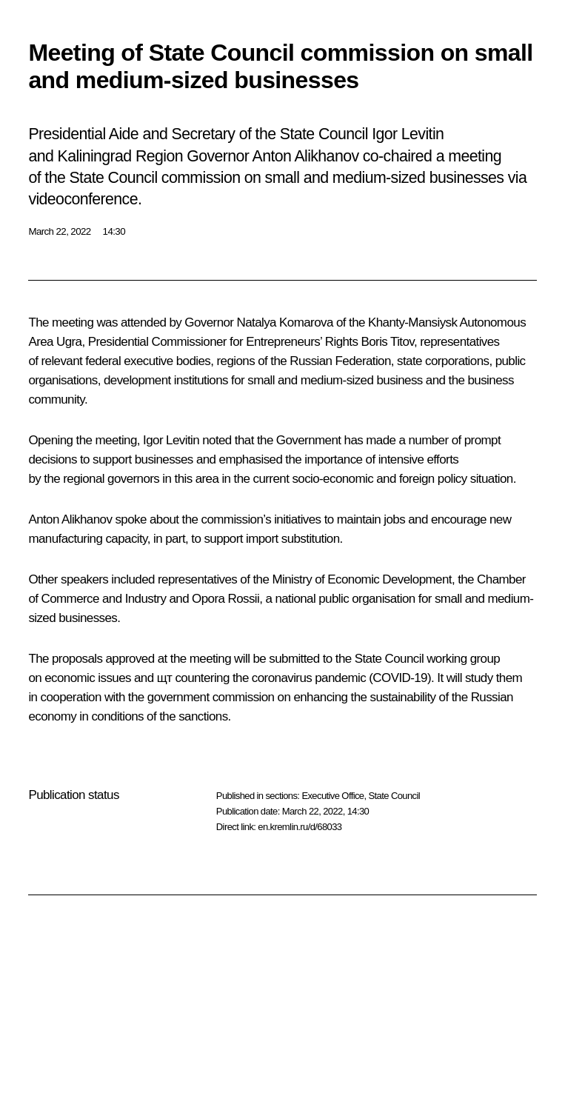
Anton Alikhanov (70, 519)
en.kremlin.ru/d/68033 (299, 826)
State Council (395, 795)
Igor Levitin (171, 440)
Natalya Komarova (285, 322)
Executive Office (332, 795)
